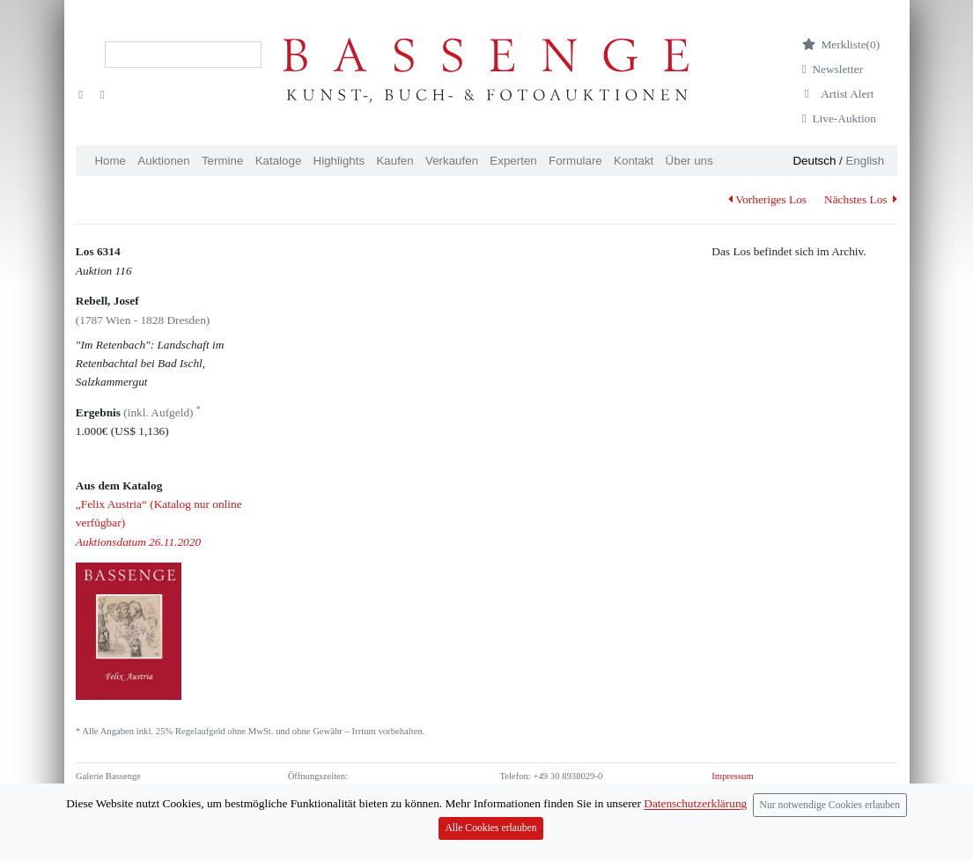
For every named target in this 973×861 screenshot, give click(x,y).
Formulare (575, 160)
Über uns (689, 160)
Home (110, 160)
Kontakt (633, 160)
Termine (222, 160)
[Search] (183, 54)
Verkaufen (451, 160)
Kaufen (394, 160)
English (864, 160)
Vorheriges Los (767, 199)
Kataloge (278, 160)
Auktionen (163, 160)
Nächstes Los (860, 199)
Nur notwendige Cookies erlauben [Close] (830, 813)
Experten (513, 160)
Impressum (732, 776)
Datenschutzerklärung (695, 812)
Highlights (339, 160)
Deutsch (814, 160)
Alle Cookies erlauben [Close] (490, 836)
